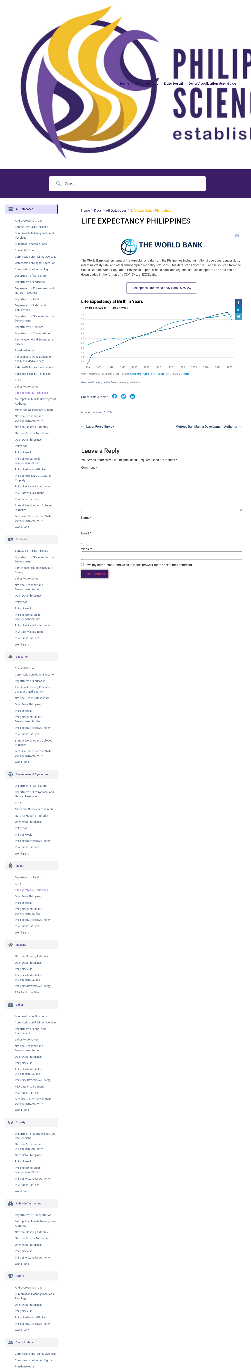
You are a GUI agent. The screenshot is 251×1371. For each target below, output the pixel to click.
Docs (98, 210)
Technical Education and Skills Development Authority (33, 518)
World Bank (22, 527)
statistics (135, 382)
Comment (89, 467)
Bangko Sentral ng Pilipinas (31, 226)
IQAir (18, 380)
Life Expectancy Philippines (31, 392)
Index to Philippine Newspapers (34, 367)
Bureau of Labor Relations (31, 243)
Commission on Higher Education (35, 262)
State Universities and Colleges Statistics (33, 507)
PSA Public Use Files (27, 499)
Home (124, 83)
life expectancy (119, 382)
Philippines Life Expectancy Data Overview (161, 288)
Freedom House (24, 350)
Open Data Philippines (28, 439)
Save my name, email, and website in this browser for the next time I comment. (139, 564)
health (106, 382)
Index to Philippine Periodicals (33, 373)
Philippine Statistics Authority (33, 486)
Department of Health (28, 299)
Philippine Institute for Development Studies (28, 461)
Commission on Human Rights (33, 269)
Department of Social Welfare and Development (35, 318)
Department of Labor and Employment (30, 307)
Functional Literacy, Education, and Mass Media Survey (33, 359)
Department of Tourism (29, 327)
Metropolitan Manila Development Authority (35, 401)
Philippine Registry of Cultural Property (33, 478)
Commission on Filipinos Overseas (35, 256)
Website (86, 548)
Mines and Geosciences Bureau (34, 409)
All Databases (116, 210)
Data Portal (173, 83)
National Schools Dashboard (32, 433)
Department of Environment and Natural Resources (34, 290)
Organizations (146, 83)
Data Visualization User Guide (212, 83)
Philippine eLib (23, 452)
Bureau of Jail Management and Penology (34, 235)
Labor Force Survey (26, 386)
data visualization (91, 382)
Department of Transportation (33, 333)
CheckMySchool (24, 250)
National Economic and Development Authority (29, 418)
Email (86, 532)
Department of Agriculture (30, 275)
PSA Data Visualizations (29, 492)
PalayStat (21, 445)
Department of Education (30, 281)
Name (86, 517)
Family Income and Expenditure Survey (34, 341)
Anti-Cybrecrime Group (29, 220)
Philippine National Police (30, 469)
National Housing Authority (31, 426)
